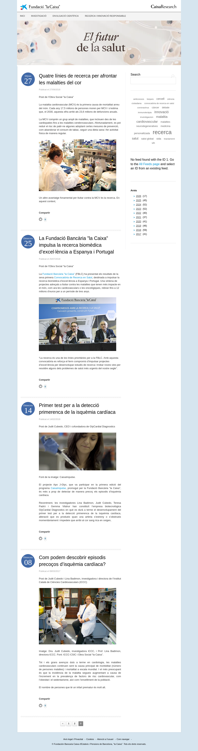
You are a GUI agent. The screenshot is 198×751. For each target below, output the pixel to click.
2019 (138, 225)
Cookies (90, 739)
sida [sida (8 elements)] (158, 138)
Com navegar (123, 739)
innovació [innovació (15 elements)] (161, 112)
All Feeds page (149, 164)
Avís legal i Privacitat (73, 739)
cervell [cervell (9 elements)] (160, 98)
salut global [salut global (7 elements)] (147, 138)
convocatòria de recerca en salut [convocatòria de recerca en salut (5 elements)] (159, 103)
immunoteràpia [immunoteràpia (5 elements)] (144, 112)
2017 (138, 234)
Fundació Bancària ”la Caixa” (58, 273)
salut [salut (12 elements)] (135, 138)
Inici (22, 16)
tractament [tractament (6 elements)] (169, 138)
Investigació (38, 16)
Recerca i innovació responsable (104, 16)
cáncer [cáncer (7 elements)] (155, 107)
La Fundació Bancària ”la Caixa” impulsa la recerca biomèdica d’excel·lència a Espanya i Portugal (76, 244)
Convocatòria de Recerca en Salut (73, 277)
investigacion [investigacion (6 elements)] (146, 117)
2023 (138, 209)
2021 (138, 217)
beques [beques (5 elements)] (150, 99)
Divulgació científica (65, 16)
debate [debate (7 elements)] (165, 107)
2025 (138, 200)
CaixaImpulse (58, 488)
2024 (138, 204)
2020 (138, 221)
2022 (138, 213)
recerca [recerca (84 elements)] (162, 132)
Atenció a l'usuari (105, 739)
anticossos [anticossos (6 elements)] (138, 99)
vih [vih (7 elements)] (153, 143)
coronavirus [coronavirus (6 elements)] (143, 107)
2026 (138, 196)
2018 (138, 230)
